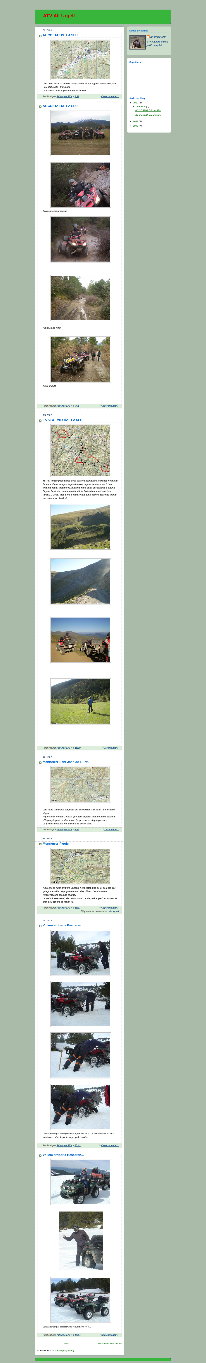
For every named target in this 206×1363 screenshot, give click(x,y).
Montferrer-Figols (56, 843)
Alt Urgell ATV (158, 37)
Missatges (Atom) (64, 1350)
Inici (66, 1343)
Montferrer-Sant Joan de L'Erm (66, 762)
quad (116, 911)
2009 (136, 121)
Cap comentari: (110, 96)
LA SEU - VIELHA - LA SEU (63, 420)
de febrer (141, 106)
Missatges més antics (110, 1343)
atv (110, 911)
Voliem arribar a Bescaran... (63, 925)
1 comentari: (111, 748)
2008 (136, 126)
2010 (136, 102)
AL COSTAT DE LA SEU (60, 35)
